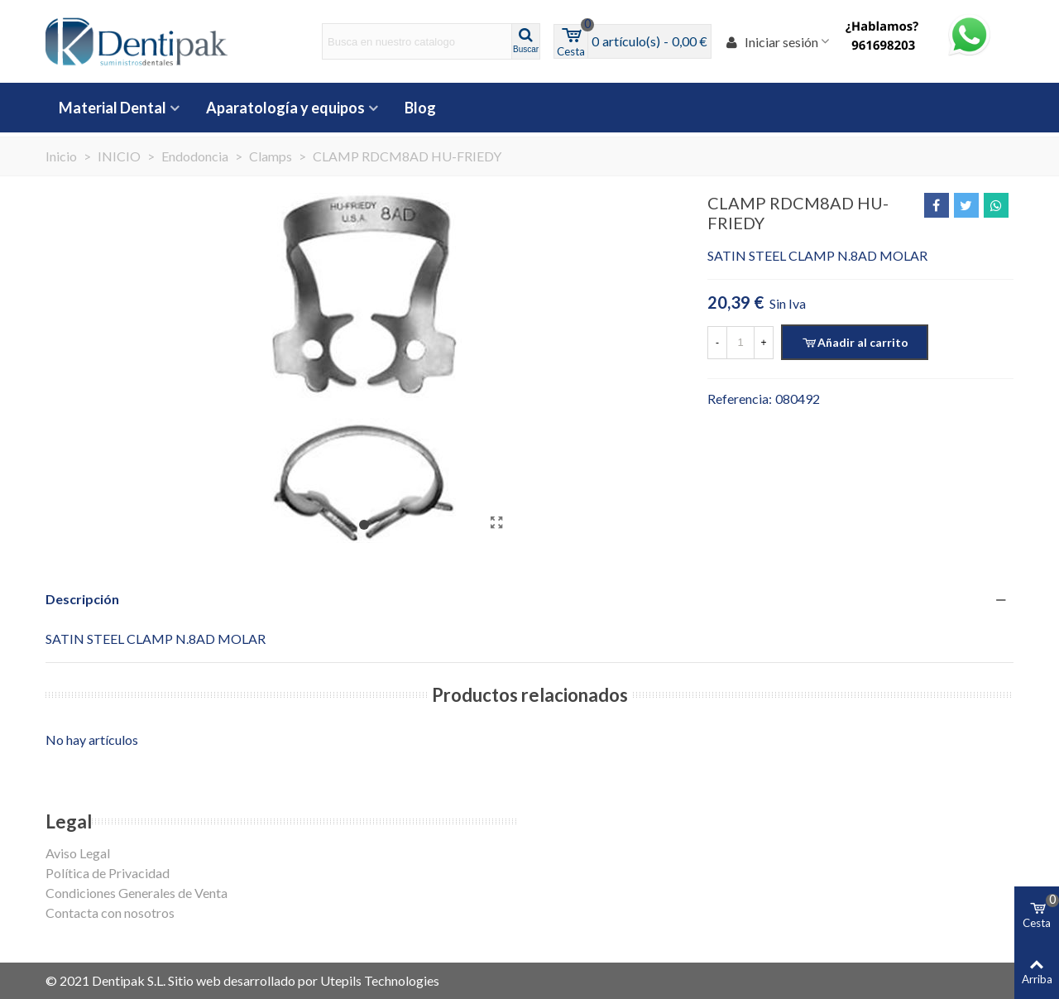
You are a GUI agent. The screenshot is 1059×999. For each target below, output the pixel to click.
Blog (420, 107)
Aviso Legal (78, 853)
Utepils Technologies (379, 980)
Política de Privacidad (108, 873)
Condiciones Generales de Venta (137, 893)
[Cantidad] (740, 342)
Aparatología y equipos (285, 107)
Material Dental (112, 107)
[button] (364, 525)
